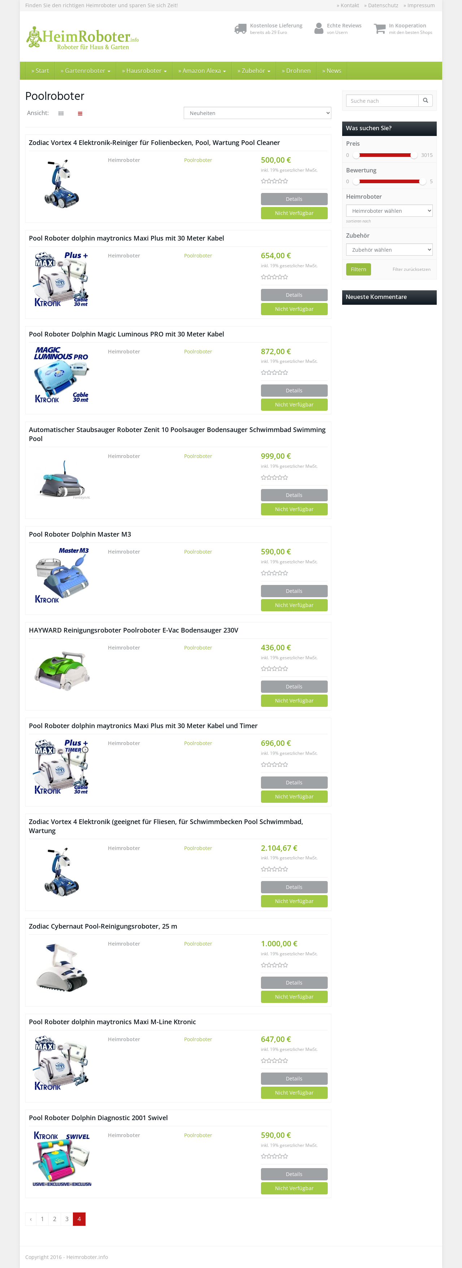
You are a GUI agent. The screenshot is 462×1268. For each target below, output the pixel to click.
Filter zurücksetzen (412, 269)
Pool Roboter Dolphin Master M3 (80, 534)
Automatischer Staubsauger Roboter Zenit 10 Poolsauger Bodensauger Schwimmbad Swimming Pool (177, 434)
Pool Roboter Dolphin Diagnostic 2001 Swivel (98, 1117)
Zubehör (358, 235)
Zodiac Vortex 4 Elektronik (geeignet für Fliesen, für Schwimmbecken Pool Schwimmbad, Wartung (166, 826)
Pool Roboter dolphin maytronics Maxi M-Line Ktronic (112, 1021)
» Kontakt (348, 5)
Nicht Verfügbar (294, 213)
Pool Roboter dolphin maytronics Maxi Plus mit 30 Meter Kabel (126, 238)
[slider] (356, 155)
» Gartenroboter (85, 71)
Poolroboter (198, 160)
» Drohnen (296, 71)
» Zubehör (253, 71)
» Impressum (419, 5)
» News (331, 71)
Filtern (358, 269)
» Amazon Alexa (202, 71)
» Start (40, 71)
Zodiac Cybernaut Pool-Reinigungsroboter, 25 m (103, 926)
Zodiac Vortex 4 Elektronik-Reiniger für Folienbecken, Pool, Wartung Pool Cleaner (154, 142)
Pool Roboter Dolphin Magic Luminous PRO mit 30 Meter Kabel (126, 334)
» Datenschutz (381, 5)
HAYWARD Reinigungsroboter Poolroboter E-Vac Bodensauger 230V (133, 630)
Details (294, 198)
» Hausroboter (144, 71)
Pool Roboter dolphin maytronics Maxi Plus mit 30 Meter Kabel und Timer (143, 725)
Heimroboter (364, 197)
